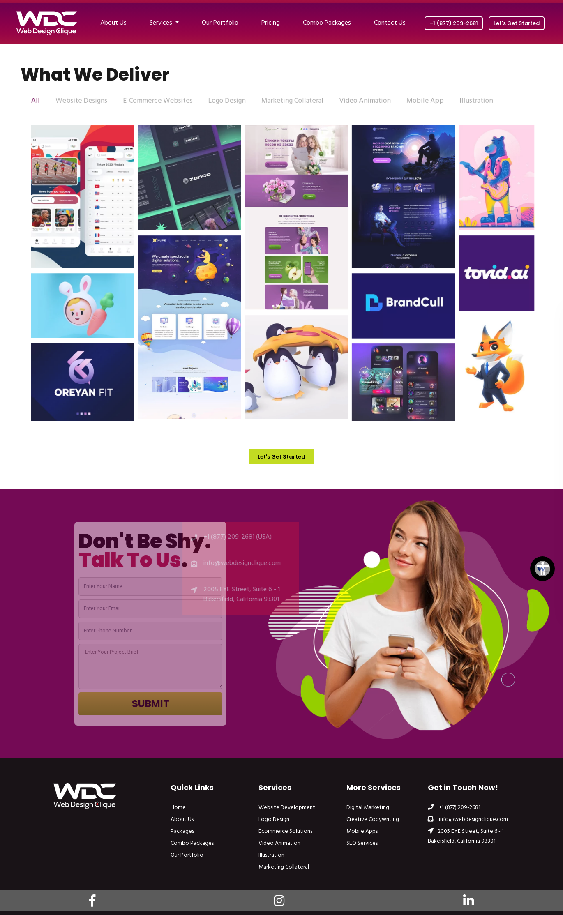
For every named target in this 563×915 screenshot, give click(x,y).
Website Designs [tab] (90, 101)
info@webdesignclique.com (468, 819)
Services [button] (162, 23)
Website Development (286, 807)
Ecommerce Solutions (285, 831)
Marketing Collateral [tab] (292, 101)
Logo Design (273, 819)
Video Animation (279, 843)
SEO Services (362, 843)
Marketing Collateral (283, 867)
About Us (113, 23)
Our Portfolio (220, 23)
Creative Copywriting (372, 819)
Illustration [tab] (468, 101)
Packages (182, 831)
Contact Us (390, 23)
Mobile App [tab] (418, 101)
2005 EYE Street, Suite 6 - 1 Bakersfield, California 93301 (466, 836)
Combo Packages (327, 23)
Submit (162, 703)
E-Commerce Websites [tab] (163, 101)
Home (178, 807)
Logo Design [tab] (229, 101)
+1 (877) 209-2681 (453, 23)
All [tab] (46, 101)
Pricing (270, 23)
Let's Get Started (517, 23)
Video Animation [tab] (361, 101)
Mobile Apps (362, 831)
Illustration (271, 855)
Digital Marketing (367, 807)
